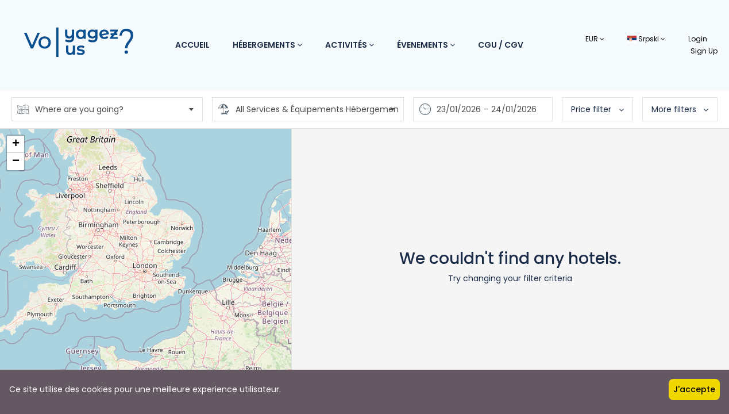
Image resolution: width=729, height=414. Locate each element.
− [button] (16, 161)
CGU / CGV (500, 45)
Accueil (192, 45)
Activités (349, 45)
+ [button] (16, 144)
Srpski (646, 39)
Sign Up (704, 51)
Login (697, 39)
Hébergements (267, 45)
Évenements (426, 45)
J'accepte (694, 389)
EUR (594, 39)
